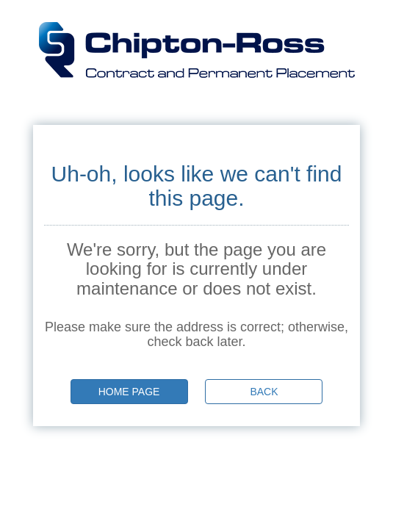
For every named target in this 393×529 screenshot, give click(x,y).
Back (264, 391)
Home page (129, 391)
